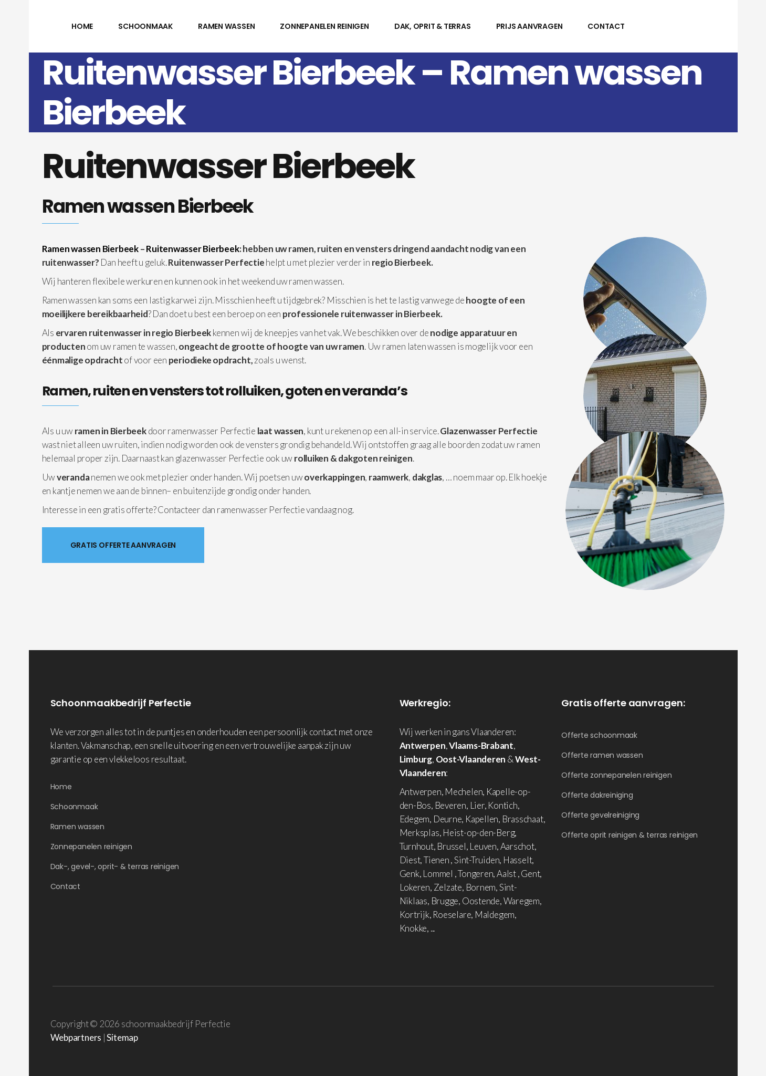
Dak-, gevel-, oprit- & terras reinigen (115, 866)
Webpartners (76, 1037)
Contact (65, 886)
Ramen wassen (77, 826)
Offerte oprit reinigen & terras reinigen (629, 835)
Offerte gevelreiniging (600, 815)
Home (61, 786)
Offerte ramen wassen (602, 755)
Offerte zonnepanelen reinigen (616, 775)
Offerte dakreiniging (597, 795)
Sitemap (122, 1037)
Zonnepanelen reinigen (91, 846)
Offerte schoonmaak (599, 735)
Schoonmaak (74, 806)
